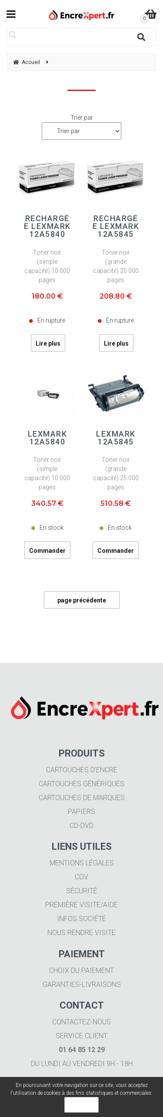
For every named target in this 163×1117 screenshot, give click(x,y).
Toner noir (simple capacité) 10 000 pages (47, 266)
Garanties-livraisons (82, 984)
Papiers (81, 811)
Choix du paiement (81, 970)
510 (115, 503)
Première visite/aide (81, 905)
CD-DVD (81, 825)
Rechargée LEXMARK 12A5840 (47, 226)
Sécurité (81, 891)
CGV (81, 877)
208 (116, 296)
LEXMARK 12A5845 (116, 438)
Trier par (81, 117)
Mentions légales (82, 863)
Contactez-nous (81, 1022)
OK (81, 1105)
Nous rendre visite (81, 933)
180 (47, 296)
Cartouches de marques (82, 798)
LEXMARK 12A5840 (47, 438)
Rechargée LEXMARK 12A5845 (116, 226)
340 (47, 503)
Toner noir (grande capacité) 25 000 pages (116, 266)
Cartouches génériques (81, 784)
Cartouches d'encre (81, 770)
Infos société (81, 919)
